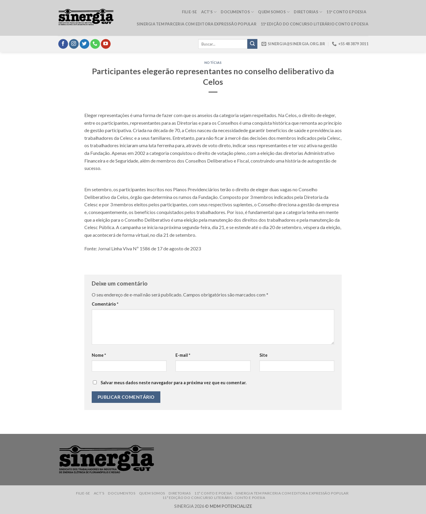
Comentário (105, 304)
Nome (99, 355)
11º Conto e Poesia (346, 11)
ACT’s (209, 12)
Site (263, 355)
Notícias (213, 62)
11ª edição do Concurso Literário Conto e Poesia (314, 24)
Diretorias (308, 12)
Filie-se (189, 11)
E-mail (182, 355)
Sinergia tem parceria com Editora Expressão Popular (196, 24)
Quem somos (274, 12)
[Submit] (252, 44)
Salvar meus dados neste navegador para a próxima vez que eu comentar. (173, 382)
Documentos (237, 12)
